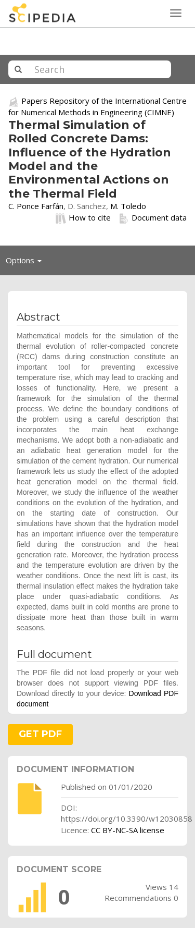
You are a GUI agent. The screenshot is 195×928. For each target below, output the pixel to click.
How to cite (83, 218)
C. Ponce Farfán (35, 206)
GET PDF (40, 734)
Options (26, 262)
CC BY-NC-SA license (127, 830)
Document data (153, 218)
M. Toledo (128, 206)
